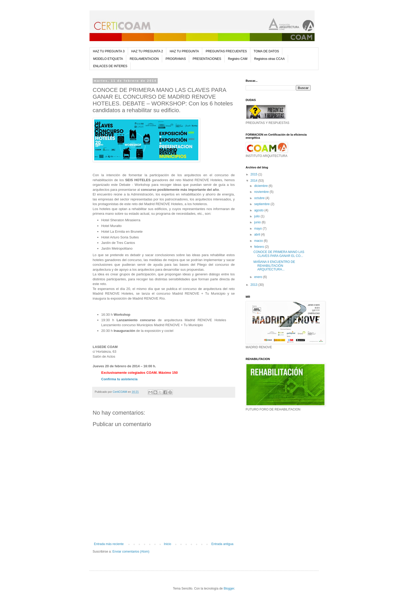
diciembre (261, 186)
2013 (254, 285)
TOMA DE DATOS (266, 51)
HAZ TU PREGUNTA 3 (109, 51)
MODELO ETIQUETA (108, 59)
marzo (259, 241)
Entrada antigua (222, 544)
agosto (259, 210)
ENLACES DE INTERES (110, 66)
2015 (254, 174)
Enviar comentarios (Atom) (130, 551)
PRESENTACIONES (207, 59)
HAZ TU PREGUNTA (184, 51)
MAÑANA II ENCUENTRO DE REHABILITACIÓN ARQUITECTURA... (274, 265)
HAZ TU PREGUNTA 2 (147, 51)
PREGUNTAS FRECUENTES (226, 51)
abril (257, 234)
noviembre (262, 192)
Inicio (167, 544)
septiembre (262, 204)
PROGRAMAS (175, 59)
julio (257, 216)
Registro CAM (237, 59)
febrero (259, 247)
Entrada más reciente (109, 544)
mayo (258, 228)
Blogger (229, 588)
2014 (254, 180)
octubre (259, 198)
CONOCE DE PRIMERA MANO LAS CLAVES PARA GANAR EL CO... (278, 253)
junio (258, 222)
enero (258, 277)
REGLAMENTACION (144, 59)
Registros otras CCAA (269, 59)
